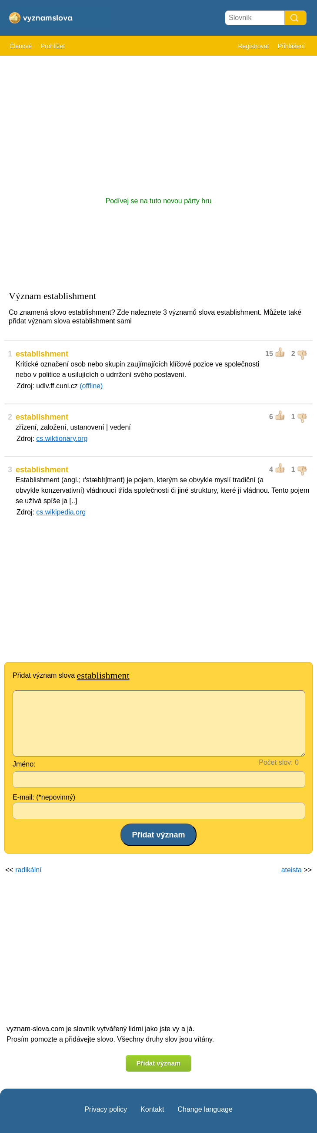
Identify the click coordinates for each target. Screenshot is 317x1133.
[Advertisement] (158, 122)
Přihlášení (291, 46)
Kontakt (152, 1109)
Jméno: (24, 764)
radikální (28, 870)
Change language (204, 1109)
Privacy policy (105, 1109)
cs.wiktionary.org (61, 438)
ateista (291, 870)
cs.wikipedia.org (61, 512)
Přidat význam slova (71, 675)
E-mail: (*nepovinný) (44, 797)
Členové (21, 46)
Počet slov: (276, 762)
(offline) (91, 386)
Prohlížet (53, 46)
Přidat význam (159, 1063)
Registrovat (253, 46)
